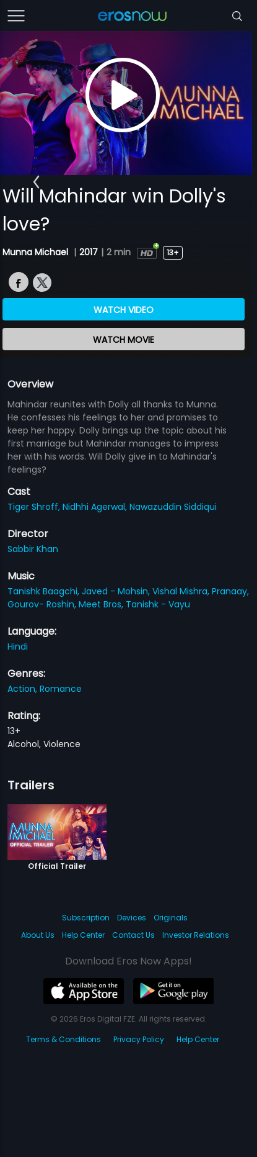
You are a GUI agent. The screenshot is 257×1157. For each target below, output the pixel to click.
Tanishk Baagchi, (44, 591)
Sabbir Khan (32, 549)
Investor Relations (195, 935)
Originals (171, 917)
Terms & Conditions (63, 1039)
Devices (131, 917)
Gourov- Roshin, (43, 604)
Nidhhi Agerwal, (96, 507)
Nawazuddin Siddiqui (173, 507)
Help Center (83, 935)
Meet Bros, (102, 604)
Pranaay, (230, 591)
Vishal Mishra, (182, 591)
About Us (37, 935)
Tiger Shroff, (35, 507)
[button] (36, 182)
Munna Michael (36, 252)
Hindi (17, 646)
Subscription (86, 917)
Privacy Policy (138, 1039)
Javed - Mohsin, (117, 591)
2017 (88, 252)
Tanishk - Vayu (158, 604)
